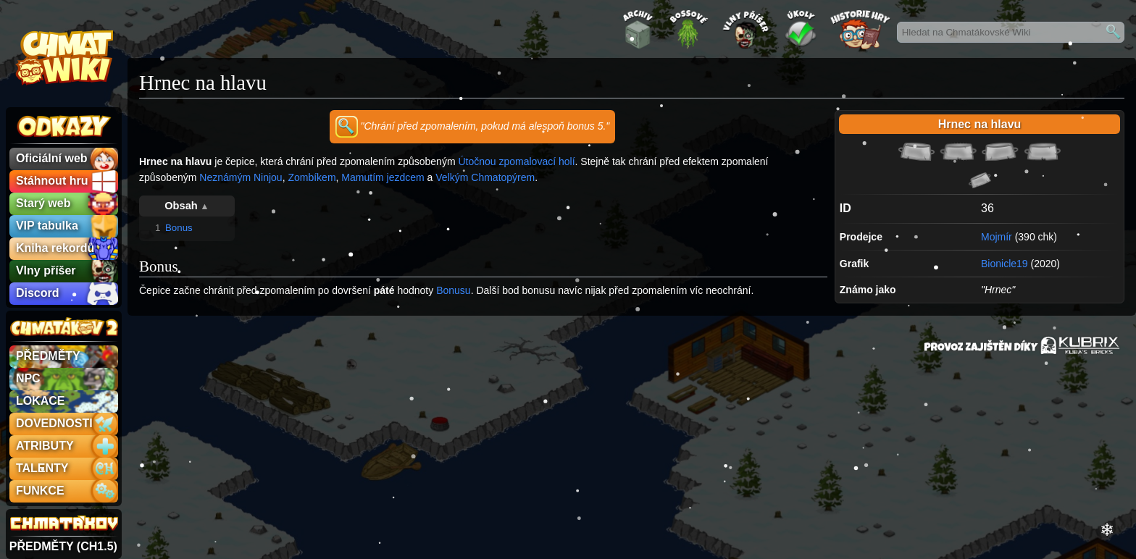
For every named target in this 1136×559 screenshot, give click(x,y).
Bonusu (453, 290)
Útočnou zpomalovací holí (516, 161)
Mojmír (996, 237)
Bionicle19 (1004, 263)
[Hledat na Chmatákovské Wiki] (1010, 32)
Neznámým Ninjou (240, 177)
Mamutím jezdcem (382, 177)
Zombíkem (311, 177)
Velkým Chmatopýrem (485, 177)
